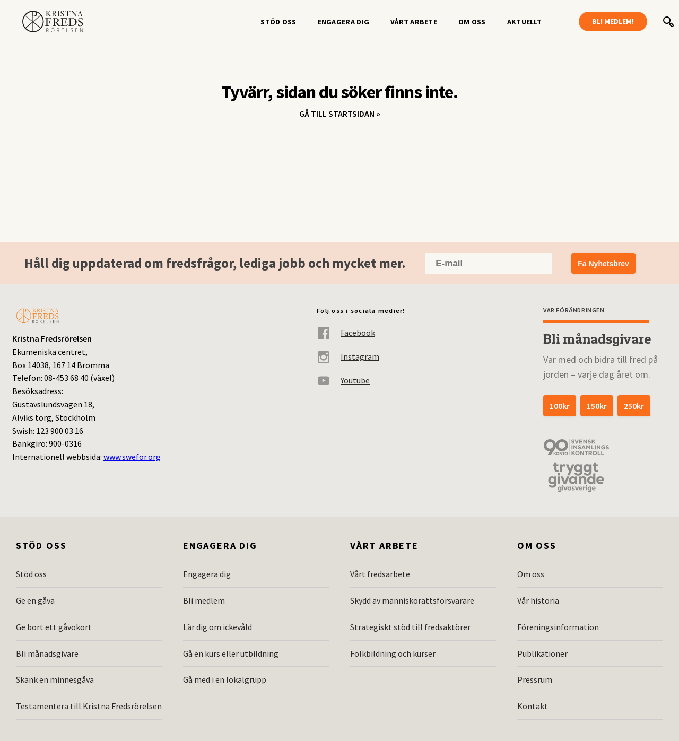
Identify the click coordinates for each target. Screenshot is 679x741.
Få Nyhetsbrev (603, 263)
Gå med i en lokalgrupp (224, 679)
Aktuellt (524, 22)
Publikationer (542, 653)
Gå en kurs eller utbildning (230, 653)
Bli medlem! (613, 21)
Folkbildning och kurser (393, 653)
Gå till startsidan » (339, 113)
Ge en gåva (35, 600)
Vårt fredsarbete (380, 574)
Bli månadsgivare (47, 653)
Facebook (346, 332)
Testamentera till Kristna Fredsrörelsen (89, 706)
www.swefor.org (132, 456)
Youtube (343, 380)
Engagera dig (343, 22)
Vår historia (538, 600)
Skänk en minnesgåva (55, 679)
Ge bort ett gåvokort (54, 627)
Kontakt (532, 706)
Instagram (348, 356)
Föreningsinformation (558, 627)
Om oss (472, 22)
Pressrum (534, 679)
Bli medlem (204, 600)
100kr (560, 405)
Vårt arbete (413, 22)
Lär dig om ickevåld (217, 627)
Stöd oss (278, 22)
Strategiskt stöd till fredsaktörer (410, 627)
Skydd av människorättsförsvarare (412, 600)
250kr (634, 405)
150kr (597, 405)
